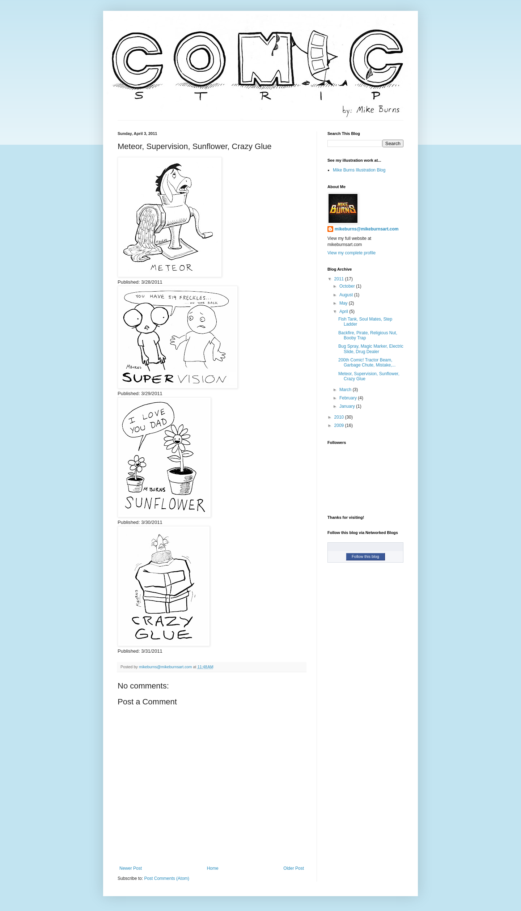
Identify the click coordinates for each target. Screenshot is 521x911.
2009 (339, 425)
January (347, 406)
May (344, 303)
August (346, 294)
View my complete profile (351, 252)
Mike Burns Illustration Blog (359, 170)
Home (213, 868)
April (344, 311)
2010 (339, 417)
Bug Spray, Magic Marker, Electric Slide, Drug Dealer (370, 349)
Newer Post (130, 868)
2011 (339, 278)
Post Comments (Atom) (166, 878)
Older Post (293, 868)
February (348, 398)
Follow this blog (365, 556)
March (346, 389)
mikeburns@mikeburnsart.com (366, 229)
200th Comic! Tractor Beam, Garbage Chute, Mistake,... (366, 362)
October (347, 286)
